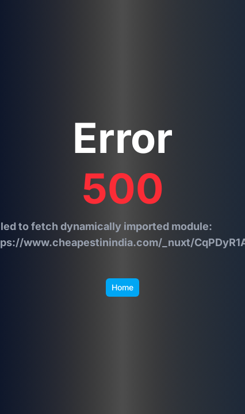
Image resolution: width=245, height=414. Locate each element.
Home (122, 287)
